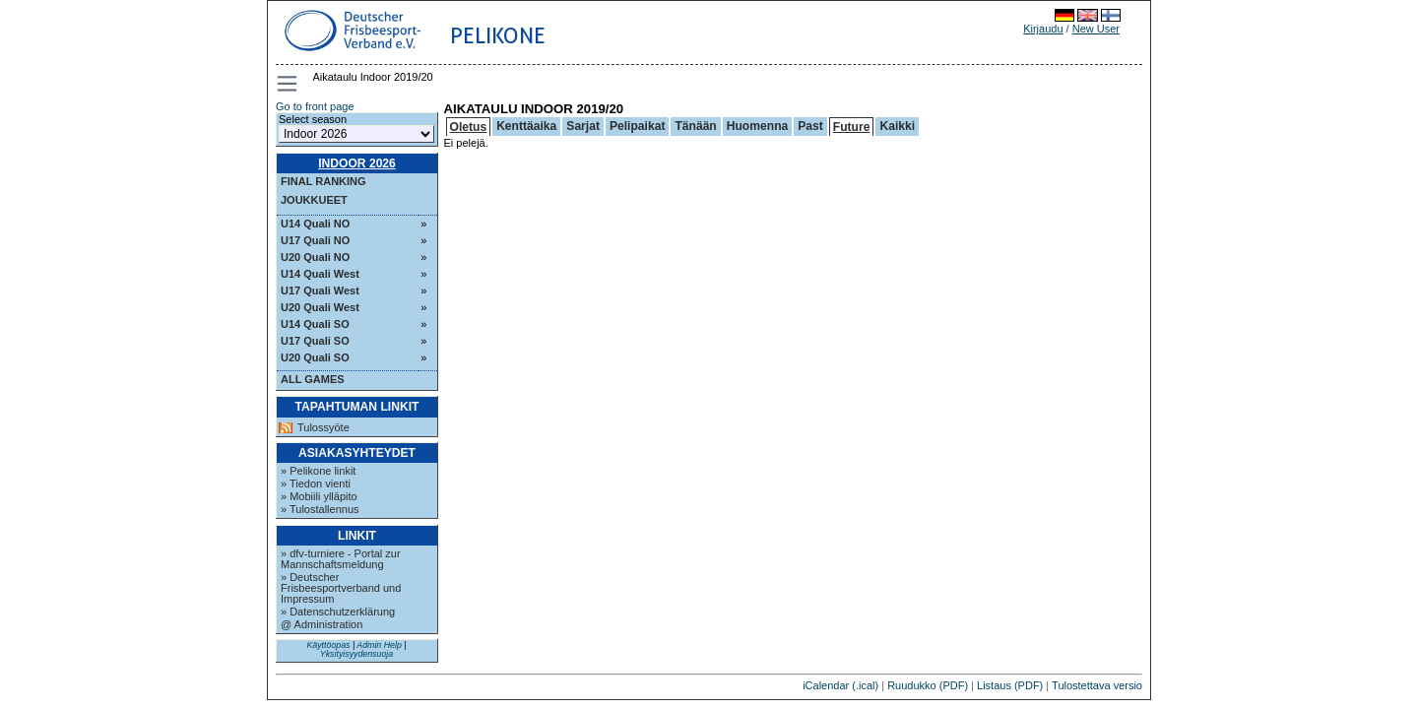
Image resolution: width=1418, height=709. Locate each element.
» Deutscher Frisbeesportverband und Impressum (341, 588)
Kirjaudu (1043, 28)
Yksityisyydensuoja (356, 654)
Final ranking (323, 181)
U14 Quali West (320, 274)
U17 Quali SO (315, 341)
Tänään (695, 126)
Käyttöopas (328, 645)
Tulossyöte (323, 427)
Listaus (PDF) (1010, 685)
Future (851, 127)
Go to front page (315, 106)
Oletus (468, 127)
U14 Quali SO (315, 324)
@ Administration (321, 624)
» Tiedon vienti (316, 483)
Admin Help (378, 645)
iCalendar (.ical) (840, 685)
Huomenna (758, 126)
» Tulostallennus (320, 509)
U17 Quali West (320, 290)
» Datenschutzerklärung (338, 611)
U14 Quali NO (315, 223)
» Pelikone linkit (318, 471)
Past (810, 126)
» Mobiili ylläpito (319, 496)
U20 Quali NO (315, 257)
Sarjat (583, 126)
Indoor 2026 (357, 163)
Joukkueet (314, 200)
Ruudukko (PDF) (927, 685)
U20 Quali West (320, 307)
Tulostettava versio (1097, 685)
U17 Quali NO (315, 240)
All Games (313, 379)
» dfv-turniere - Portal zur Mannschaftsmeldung (341, 559)
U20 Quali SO (315, 357)
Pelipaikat (637, 126)
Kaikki (897, 126)
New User (1096, 28)
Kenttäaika (526, 126)
